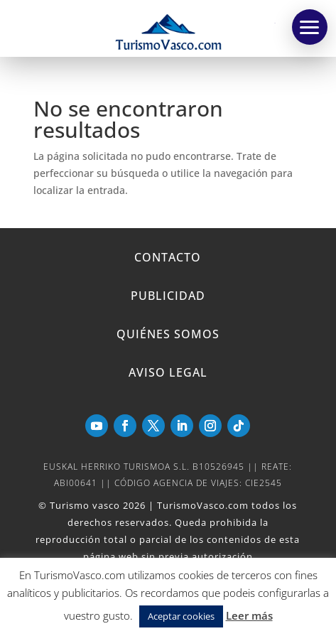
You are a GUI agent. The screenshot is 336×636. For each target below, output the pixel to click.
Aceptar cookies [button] (181, 616)
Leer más (249, 615)
